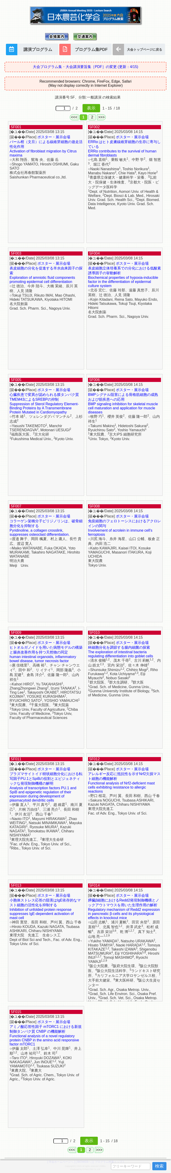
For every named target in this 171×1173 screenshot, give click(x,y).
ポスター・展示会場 (53, 137)
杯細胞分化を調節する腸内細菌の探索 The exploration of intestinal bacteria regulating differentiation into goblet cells (120, 651)
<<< (74, 117)
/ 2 (78, 108)
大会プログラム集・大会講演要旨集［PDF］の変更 (85, 67)
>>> (101, 117)
